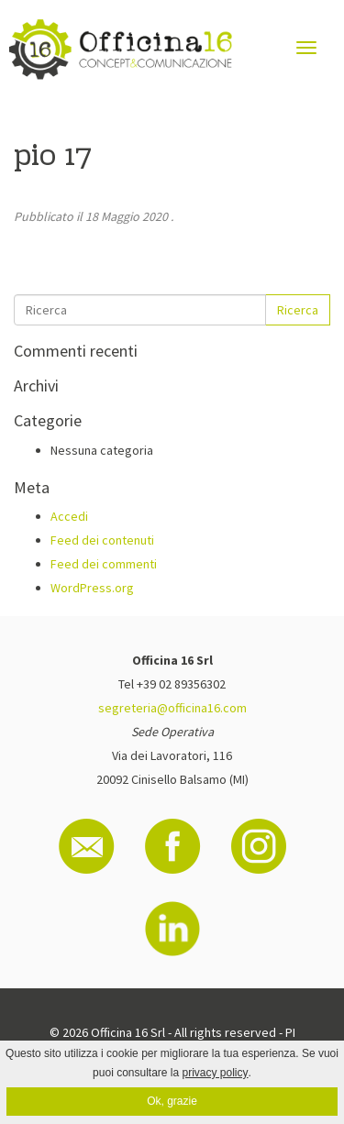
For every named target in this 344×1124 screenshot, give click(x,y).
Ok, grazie (172, 1101)
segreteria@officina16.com (172, 708)
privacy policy (216, 1072)
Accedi (69, 516)
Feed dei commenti (103, 564)
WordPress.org (92, 587)
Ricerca (297, 310)
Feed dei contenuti (102, 540)
